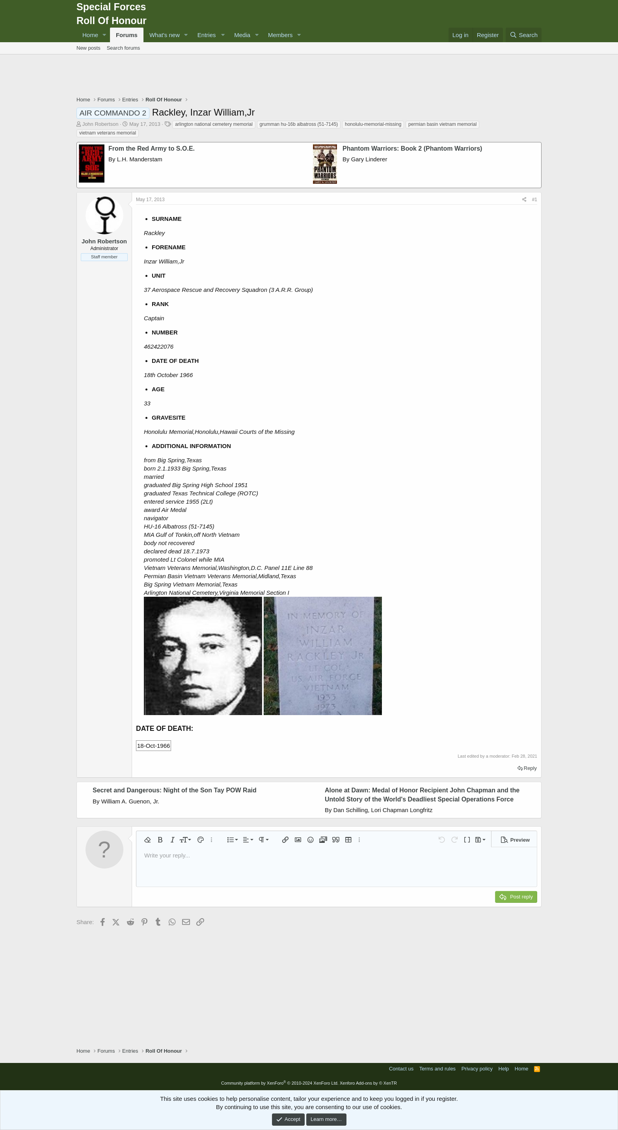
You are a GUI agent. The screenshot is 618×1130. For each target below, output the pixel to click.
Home (90, 35)
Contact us (401, 1069)
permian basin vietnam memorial (442, 124)
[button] (104, 35)
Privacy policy (477, 1069)
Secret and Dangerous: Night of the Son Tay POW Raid (175, 790)
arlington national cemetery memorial (214, 124)
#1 (534, 199)
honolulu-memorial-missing (373, 124)
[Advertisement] (309, 76)
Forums (127, 35)
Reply (530, 768)
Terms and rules (437, 1069)
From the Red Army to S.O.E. (151, 148)
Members (280, 35)
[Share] (524, 199)
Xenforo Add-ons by (368, 1083)
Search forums (123, 48)
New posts (88, 48)
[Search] (524, 35)
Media (242, 35)
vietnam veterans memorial (107, 133)
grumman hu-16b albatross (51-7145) (299, 124)
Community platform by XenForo (280, 1083)
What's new (164, 35)
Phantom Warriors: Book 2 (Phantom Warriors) (412, 148)
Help (504, 1069)
